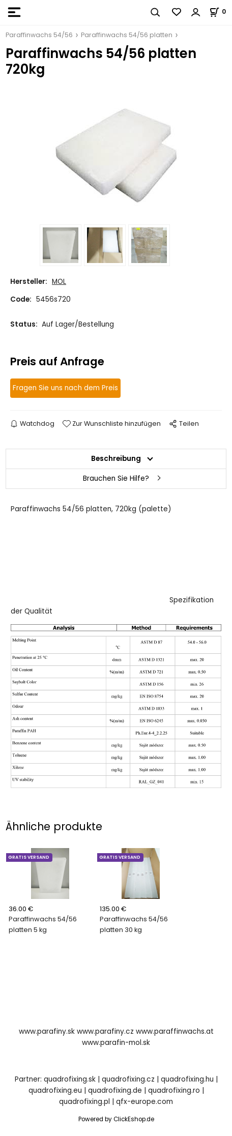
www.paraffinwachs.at (175, 1031)
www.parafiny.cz (105, 1031)
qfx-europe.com (144, 1101)
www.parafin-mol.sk (116, 1042)
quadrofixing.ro (174, 1090)
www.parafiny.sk (47, 1031)
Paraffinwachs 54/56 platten (126, 35)
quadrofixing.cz (128, 1079)
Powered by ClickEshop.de (116, 1119)
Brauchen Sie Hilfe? (116, 478)
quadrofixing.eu (55, 1090)
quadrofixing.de (115, 1090)
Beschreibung (116, 458)
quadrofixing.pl (84, 1101)
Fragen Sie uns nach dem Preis (65, 388)
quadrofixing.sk (70, 1079)
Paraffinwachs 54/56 (39, 35)
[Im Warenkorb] (220, 11)
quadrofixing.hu (187, 1079)
